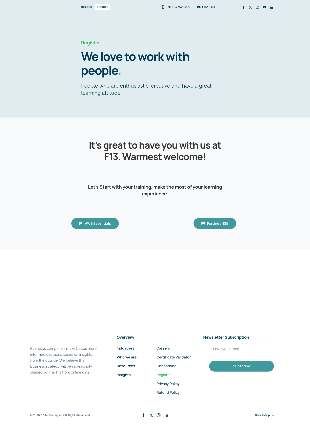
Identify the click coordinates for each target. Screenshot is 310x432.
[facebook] (243, 7)
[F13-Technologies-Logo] (47, 6)
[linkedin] (271, 7)
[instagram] (257, 7)
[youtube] (264, 7)
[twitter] (250, 7)
